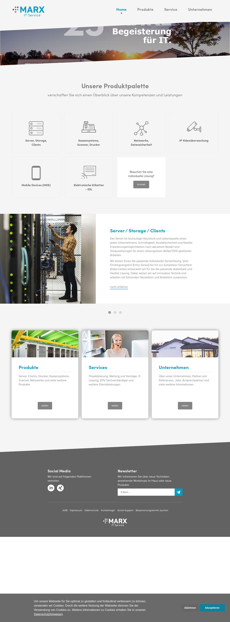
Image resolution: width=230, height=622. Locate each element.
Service (170, 16)
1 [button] (109, 398)
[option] (115, 344)
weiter (45, 490)
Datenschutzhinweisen (48, 614)
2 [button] (115, 398)
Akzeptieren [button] (212, 607)
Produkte (145, 16)
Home (121, 16)
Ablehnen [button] (190, 607)
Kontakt (141, 269)
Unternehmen (200, 16)
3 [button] (120, 398)
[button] (64, 614)
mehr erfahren (119, 372)
